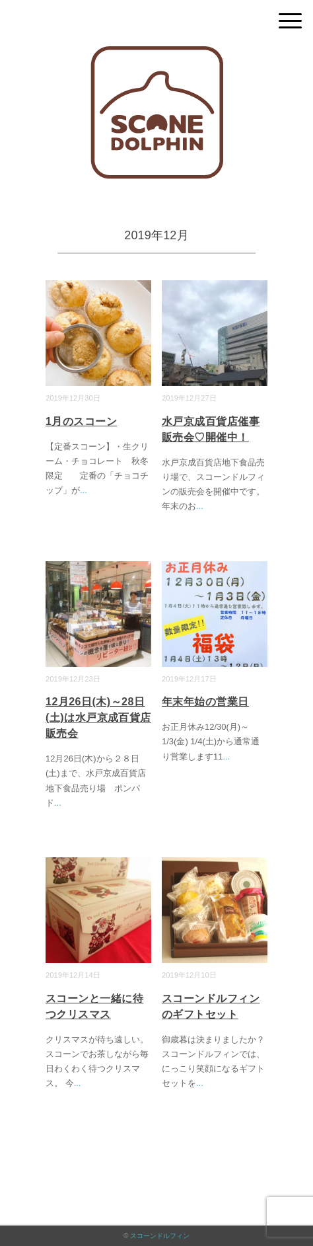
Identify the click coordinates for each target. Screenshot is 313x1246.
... (83, 490)
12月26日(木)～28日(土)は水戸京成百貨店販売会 (98, 717)
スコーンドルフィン (160, 1235)
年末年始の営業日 (205, 701)
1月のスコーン (81, 421)
